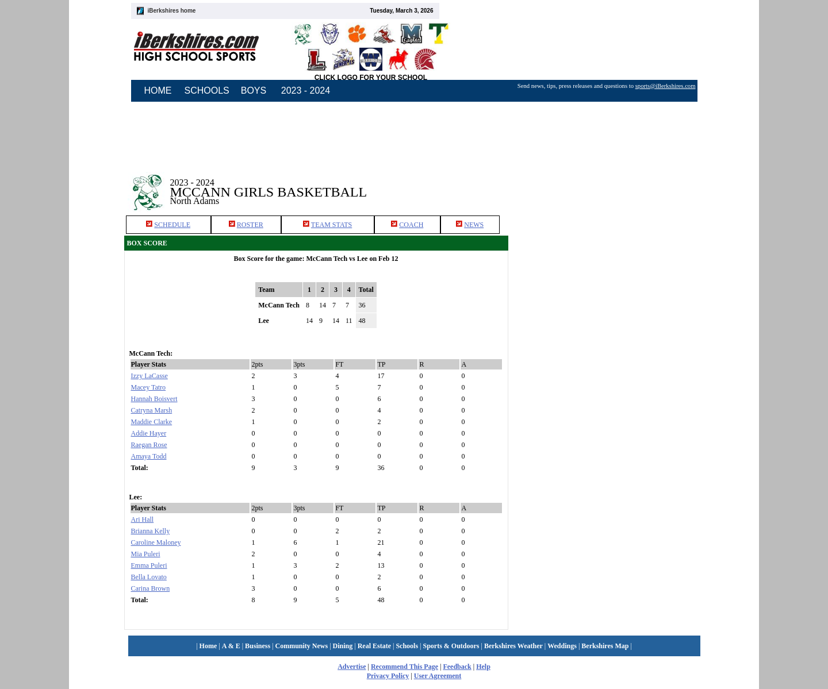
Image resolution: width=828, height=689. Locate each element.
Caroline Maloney (156, 542)
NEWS (474, 225)
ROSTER (250, 225)
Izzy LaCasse (149, 376)
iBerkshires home (172, 10)
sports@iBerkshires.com (665, 86)
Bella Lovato (149, 577)
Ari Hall (142, 519)
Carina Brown (150, 588)
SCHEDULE (172, 225)
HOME (158, 90)
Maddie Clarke (151, 422)
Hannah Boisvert (154, 399)
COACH (411, 225)
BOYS (253, 90)
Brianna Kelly (150, 531)
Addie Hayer (149, 433)
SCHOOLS (207, 90)
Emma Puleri (149, 565)
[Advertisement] (612, 326)
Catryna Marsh (151, 410)
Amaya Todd (149, 456)
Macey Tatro (148, 387)
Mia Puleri (145, 554)
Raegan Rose (149, 445)
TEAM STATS (331, 225)
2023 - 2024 (305, 90)
